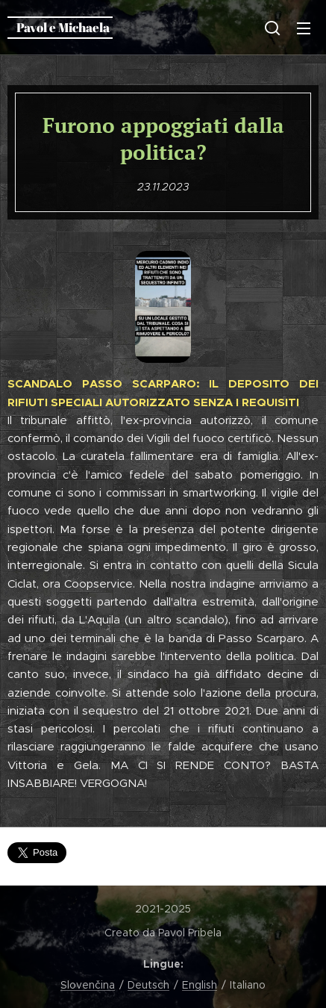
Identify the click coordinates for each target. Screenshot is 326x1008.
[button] (272, 27)
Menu (303, 28)
